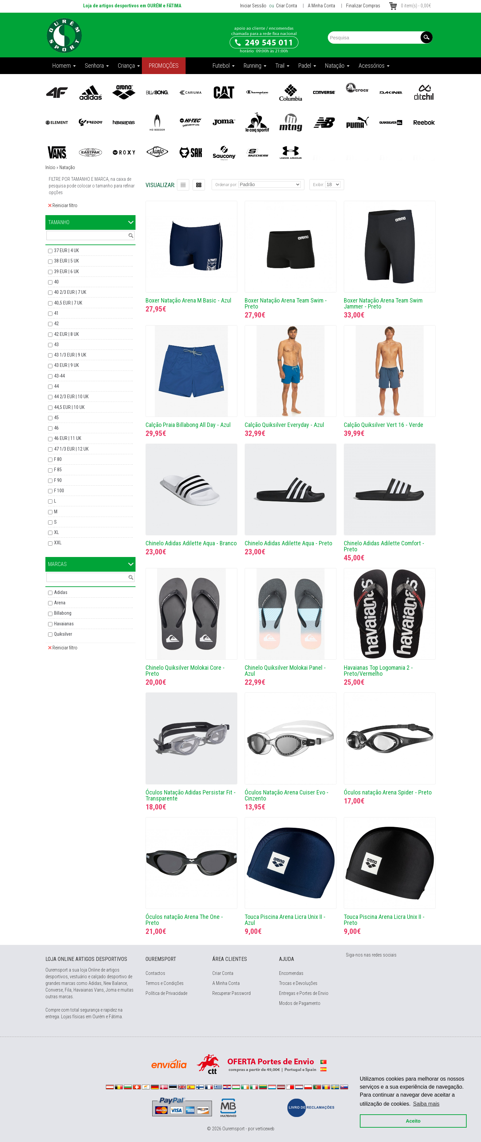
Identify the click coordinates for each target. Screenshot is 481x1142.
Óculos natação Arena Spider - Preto (388, 792)
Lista (183, 184)
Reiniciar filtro (62, 205)
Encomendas (291, 973)
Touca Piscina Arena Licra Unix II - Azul (285, 919)
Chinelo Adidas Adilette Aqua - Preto (288, 543)
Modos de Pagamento (299, 1003)
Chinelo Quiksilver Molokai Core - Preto (185, 670)
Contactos (155, 973)
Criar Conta (286, 5)
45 (56, 417)
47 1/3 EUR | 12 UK (71, 449)
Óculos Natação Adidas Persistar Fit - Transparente (191, 795)
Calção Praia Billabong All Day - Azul (188, 424)
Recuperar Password (231, 993)
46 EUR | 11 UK (67, 438)
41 (56, 313)
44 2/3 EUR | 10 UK (71, 396)
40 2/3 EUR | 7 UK (70, 292)
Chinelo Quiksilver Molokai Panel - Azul (285, 670)
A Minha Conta (321, 5)
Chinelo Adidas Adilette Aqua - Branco (191, 543)
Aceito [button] (411, 1119)
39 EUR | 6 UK (66, 271)
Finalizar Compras (363, 5)
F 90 (58, 480)
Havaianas (64, 623)
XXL (57, 542)
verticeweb (264, 1128)
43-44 (59, 376)
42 (56, 323)
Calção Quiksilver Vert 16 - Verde (383, 424)
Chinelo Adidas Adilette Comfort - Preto (384, 546)
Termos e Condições (165, 983)
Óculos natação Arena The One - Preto (184, 919)
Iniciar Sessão (253, 5)
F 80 (58, 459)
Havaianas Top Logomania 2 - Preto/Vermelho (378, 670)
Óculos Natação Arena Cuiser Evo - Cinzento (286, 795)
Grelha (199, 184)
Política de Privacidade (166, 993)
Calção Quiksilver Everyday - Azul (284, 424)
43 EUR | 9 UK (66, 365)
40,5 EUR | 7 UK (68, 303)
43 (56, 344)
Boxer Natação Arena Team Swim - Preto (286, 303)
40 (56, 281)
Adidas (60, 592)
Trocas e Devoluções (298, 983)
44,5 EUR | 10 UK (69, 407)
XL (56, 532)
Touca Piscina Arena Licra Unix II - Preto (384, 919)
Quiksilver (63, 634)
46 (56, 428)
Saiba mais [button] (425, 1102)
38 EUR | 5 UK (66, 260)
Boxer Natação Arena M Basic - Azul (188, 300)
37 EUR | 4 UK (66, 250)
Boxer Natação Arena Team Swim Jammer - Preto (383, 303)
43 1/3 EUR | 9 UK (70, 355)
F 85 (58, 469)
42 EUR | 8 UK (66, 334)
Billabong (62, 613)
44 (56, 386)
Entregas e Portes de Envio (303, 993)
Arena (59, 602)
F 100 (59, 490)
